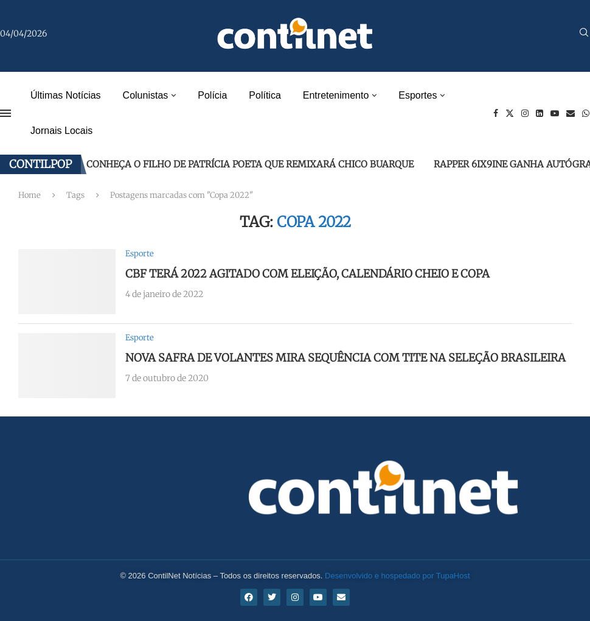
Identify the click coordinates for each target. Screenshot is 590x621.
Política (264, 95)
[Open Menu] (5, 113)
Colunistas (145, 95)
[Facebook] (496, 113)
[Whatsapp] (585, 113)
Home (29, 195)
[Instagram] (525, 113)
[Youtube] (555, 113)
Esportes (417, 95)
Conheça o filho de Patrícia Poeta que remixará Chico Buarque (250, 164)
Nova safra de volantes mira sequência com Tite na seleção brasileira (345, 358)
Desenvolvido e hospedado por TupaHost (397, 575)
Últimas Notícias (65, 95)
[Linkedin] (539, 113)
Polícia (212, 95)
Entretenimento (336, 95)
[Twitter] (510, 113)
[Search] (584, 33)
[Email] (570, 113)
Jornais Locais (61, 130)
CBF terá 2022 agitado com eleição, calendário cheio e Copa (307, 274)
